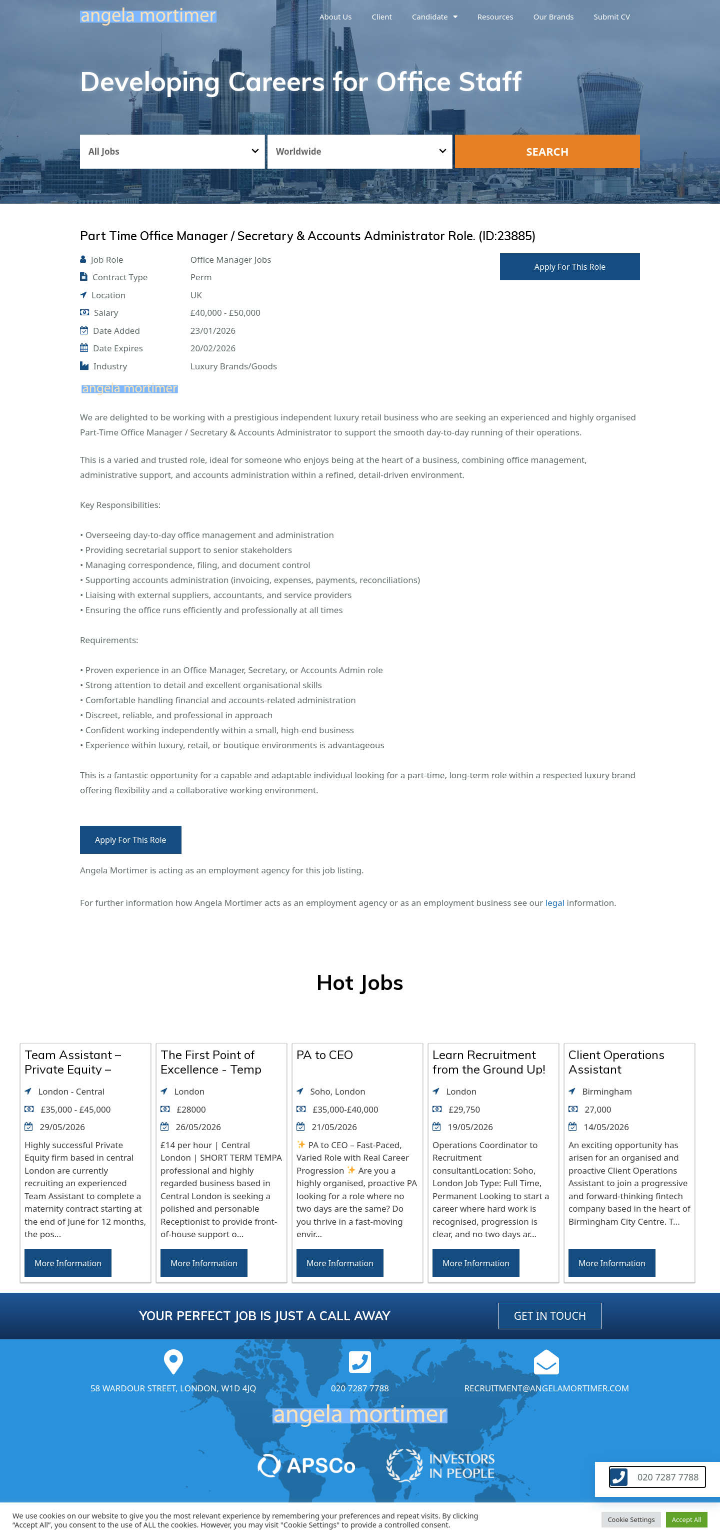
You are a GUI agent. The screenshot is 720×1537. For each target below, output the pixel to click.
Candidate (435, 17)
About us (336, 17)
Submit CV (612, 17)
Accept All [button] (687, 1519)
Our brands (554, 17)
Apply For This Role (570, 266)
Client (382, 17)
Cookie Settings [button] (631, 1519)
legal (555, 902)
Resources (496, 17)
